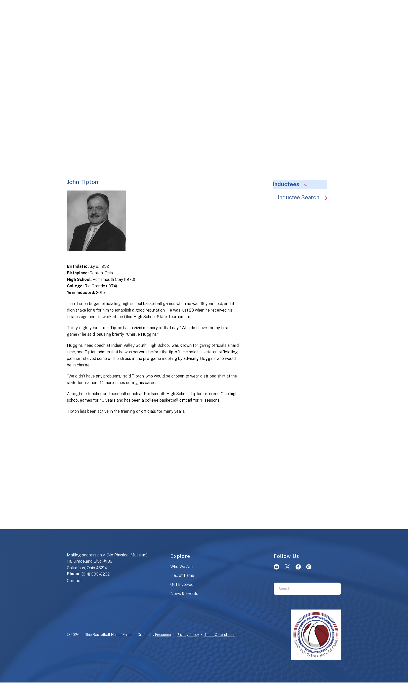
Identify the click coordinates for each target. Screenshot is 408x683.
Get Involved (181, 584)
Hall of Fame (182, 575)
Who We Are (181, 566)
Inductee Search (305, 197)
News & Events (184, 593)
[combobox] (301, 589)
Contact (74, 580)
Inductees (292, 184)
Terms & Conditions (219, 635)
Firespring (163, 635)
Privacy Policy (188, 635)
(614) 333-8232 (96, 574)
